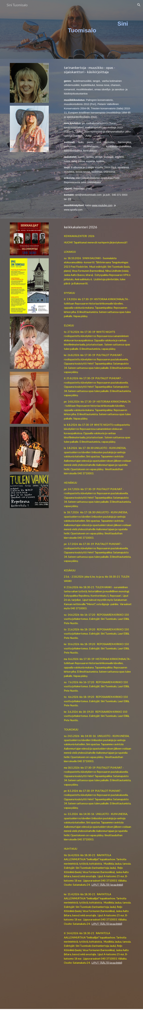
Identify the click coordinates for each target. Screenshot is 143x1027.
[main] (82, 27)
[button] (139, 5)
